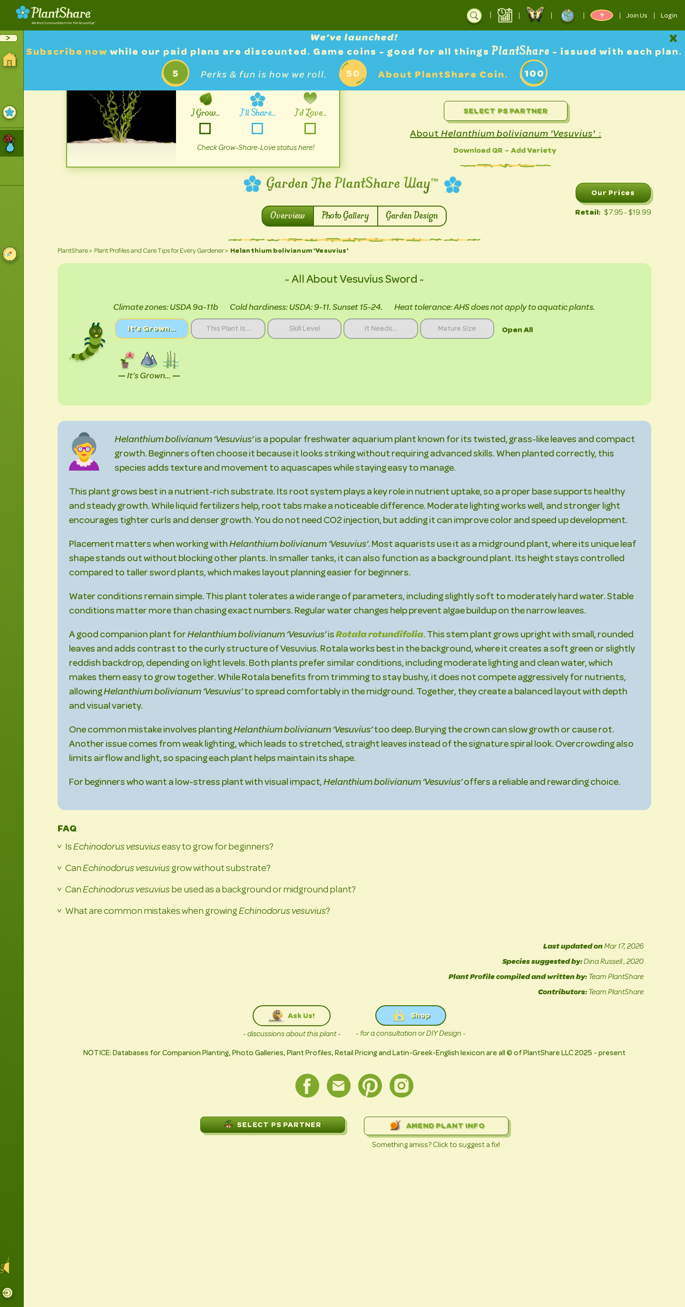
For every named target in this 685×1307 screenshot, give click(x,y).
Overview (291, 216)
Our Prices (616, 192)
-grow (208, 128)
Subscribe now (86, 51)
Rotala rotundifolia (383, 634)
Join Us (636, 15)
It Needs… (390, 329)
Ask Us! (295, 1015)
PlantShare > (78, 250)
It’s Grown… (156, 328)
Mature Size (468, 329)
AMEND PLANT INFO (439, 1126)
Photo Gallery (349, 216)
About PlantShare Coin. (446, 88)
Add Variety (536, 150)
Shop (414, 1015)
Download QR (481, 150)
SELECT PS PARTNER (276, 1124)
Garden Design (415, 216)
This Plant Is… (234, 329)
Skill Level (312, 329)
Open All (529, 329)
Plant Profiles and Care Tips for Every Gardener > (165, 250)
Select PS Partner (509, 110)
